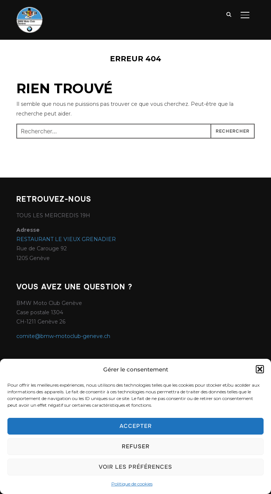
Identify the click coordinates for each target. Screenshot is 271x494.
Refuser (136, 446)
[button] (260, 369)
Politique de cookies (132, 484)
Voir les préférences (135, 467)
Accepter (136, 426)
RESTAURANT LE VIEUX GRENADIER (66, 239)
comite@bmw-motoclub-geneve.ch (63, 336)
